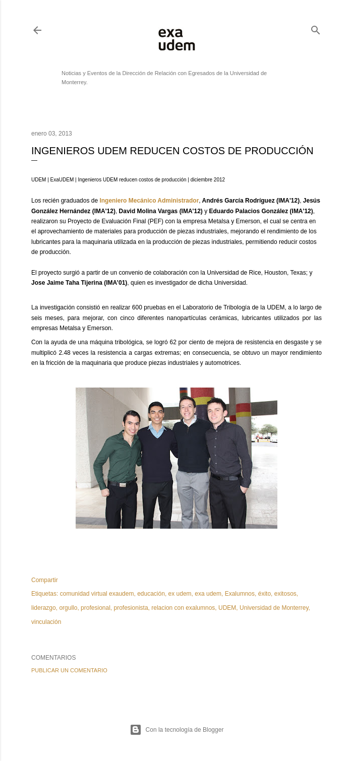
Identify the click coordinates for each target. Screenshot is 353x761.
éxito (264, 593)
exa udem (208, 593)
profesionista (131, 607)
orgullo (68, 607)
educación (151, 593)
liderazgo (43, 607)
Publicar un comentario (69, 670)
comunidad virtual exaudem (97, 593)
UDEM (227, 607)
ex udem (180, 593)
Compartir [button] (44, 580)
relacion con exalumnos (183, 607)
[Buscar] (316, 27)
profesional (95, 607)
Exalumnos (240, 593)
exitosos (285, 593)
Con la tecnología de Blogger (177, 730)
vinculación (46, 621)
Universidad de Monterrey (274, 607)
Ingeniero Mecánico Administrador (149, 200)
